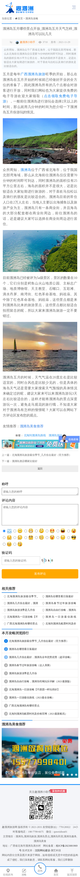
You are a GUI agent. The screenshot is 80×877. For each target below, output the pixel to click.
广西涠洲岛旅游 (32, 74)
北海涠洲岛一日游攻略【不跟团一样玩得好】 (22, 617)
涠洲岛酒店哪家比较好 (24, 461)
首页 (20, 18)
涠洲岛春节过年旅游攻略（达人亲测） (60, 604)
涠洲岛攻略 (31, 18)
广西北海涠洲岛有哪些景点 (22, 623)
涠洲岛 (25, 170)
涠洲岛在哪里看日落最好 (59, 596)
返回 (40, 468)
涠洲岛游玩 (56, 435)
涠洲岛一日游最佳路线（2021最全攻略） (60, 617)
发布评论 (40, 573)
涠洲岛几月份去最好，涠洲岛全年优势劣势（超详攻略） (22, 604)
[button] (57, 775)
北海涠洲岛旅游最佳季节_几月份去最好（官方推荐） (42, 454)
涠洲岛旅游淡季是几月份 (21, 609)
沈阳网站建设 (42, 850)
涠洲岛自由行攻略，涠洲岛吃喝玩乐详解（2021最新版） (60, 610)
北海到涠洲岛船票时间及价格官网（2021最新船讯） (60, 624)
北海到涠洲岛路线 (35, 435)
